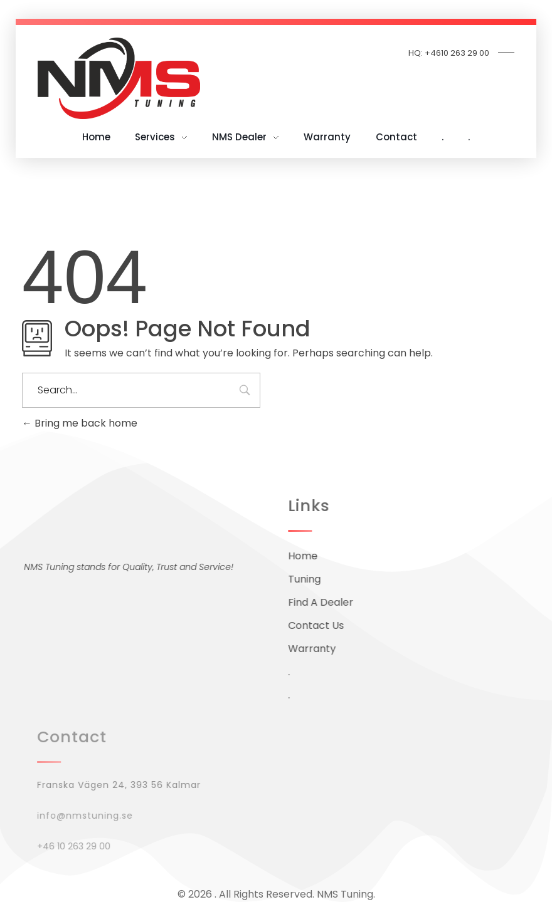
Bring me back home (79, 423)
